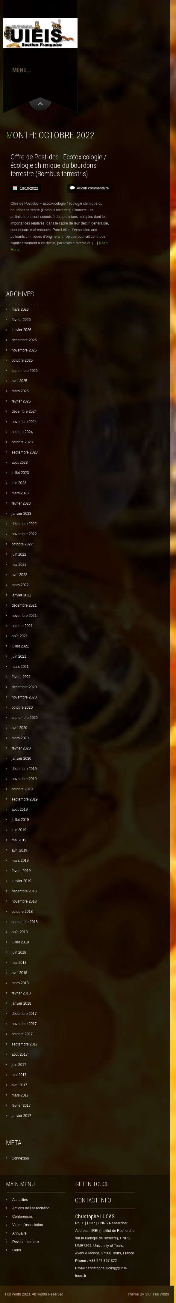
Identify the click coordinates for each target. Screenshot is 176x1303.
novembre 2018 (24, 901)
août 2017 (20, 1054)
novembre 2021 (24, 616)
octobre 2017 (22, 1034)
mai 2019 (19, 840)
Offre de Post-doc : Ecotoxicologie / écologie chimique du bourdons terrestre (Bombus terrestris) (58, 165)
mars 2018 (20, 983)
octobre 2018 (22, 911)
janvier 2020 (21, 758)
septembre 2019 (25, 799)
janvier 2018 (21, 1003)
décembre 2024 (24, 411)
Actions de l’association (31, 1208)
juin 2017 (19, 1065)
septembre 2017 (25, 1044)
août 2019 (20, 809)
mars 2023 (20, 493)
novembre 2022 (24, 534)
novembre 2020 (24, 697)
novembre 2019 (24, 779)
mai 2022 (19, 565)
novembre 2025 (24, 350)
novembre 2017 (24, 1024)
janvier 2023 (21, 513)
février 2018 (21, 993)
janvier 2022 (21, 595)
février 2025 (21, 401)
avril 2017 (19, 1085)
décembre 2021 (24, 605)
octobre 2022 (22, 544)
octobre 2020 (22, 707)
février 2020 (21, 748)
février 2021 (21, 677)
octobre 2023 (22, 442)
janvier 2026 (21, 330)
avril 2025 (19, 381)
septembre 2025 (25, 371)
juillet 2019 (20, 820)
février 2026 (21, 320)
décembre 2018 (24, 891)
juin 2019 (19, 830)
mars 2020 (20, 738)
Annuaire (19, 1233)
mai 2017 (19, 1075)
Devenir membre (25, 1242)
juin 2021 (19, 656)
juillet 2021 (20, 646)
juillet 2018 (20, 942)
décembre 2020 (24, 687)
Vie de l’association (27, 1225)
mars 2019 (20, 860)
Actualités (20, 1200)
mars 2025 (20, 391)
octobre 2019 (22, 789)
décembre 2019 (24, 769)
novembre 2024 (24, 422)
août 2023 (20, 462)
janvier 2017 (21, 1116)
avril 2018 (19, 973)
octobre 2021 (22, 626)
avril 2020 (19, 728)
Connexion (20, 1158)
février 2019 (21, 871)
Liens (16, 1250)
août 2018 (20, 932)
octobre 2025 (22, 360)
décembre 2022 (24, 524)
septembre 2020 (25, 718)
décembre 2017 (24, 1014)
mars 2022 (20, 585)
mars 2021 (20, 667)
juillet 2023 (20, 473)
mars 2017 (20, 1095)
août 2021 (20, 636)
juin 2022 (19, 554)
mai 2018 (19, 963)
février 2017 (21, 1105)
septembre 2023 (25, 452)
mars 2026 (20, 309)
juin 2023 (19, 483)
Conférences (22, 1216)
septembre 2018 (25, 922)
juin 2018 (19, 952)
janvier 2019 (21, 881)
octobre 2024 (22, 432)
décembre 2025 (24, 340)
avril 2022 (19, 575)
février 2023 (21, 503)
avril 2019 (19, 850)
